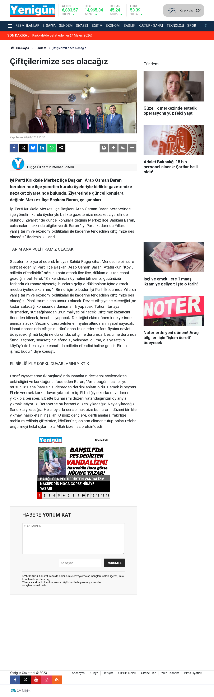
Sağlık (129, 26)
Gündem (66, 26)
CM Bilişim (24, 690)
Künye (94, 673)
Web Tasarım (170, 673)
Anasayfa (78, 673)
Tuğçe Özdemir (39, 167)
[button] (113, 148)
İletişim (108, 673)
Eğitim (97, 26)
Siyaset (82, 26)
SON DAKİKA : (18, 35)
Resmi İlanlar (27, 26)
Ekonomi (113, 26)
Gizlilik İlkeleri (127, 673)
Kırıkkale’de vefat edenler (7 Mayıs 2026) (62, 35)
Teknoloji (175, 26)
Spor (191, 26)
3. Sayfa (49, 26)
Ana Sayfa (19, 48)
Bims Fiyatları (193, 673)
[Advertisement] (174, 210)
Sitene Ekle (148, 673)
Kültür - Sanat (151, 26)
